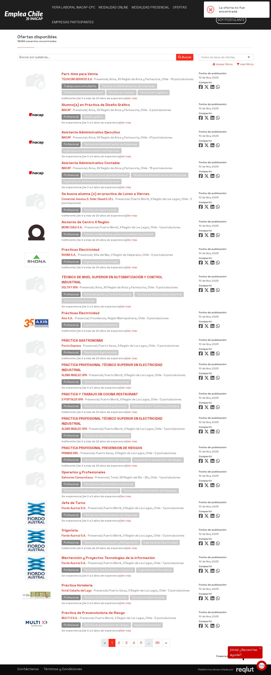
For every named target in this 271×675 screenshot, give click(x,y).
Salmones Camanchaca (77, 477)
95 (157, 643)
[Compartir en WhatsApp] (218, 87)
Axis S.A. (67, 318)
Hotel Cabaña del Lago (77, 590)
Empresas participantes (73, 22)
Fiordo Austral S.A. (74, 508)
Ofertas (180, 7)
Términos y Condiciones (63, 669)
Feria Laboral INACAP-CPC (73, 7)
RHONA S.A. (69, 255)
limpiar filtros (222, 64)
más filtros (245, 64)
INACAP (66, 110)
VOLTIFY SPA (70, 287)
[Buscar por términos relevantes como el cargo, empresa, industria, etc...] (96, 57)
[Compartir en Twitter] (207, 87)
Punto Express (71, 346)
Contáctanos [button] (28, 669)
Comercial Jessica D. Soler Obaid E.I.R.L (87, 199)
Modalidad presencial (150, 7)
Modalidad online (113, 7)
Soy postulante (231, 20)
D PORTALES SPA (72, 399)
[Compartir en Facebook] (201, 87)
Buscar (184, 57)
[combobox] (218, 57)
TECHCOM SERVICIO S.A (77, 79)
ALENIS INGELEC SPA (74, 375)
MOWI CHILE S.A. (72, 227)
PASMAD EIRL (70, 453)
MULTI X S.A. (70, 618)
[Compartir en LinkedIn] (213, 87)
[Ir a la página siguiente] (166, 643)
